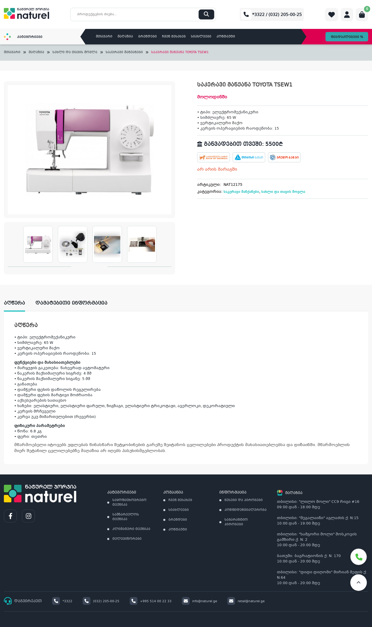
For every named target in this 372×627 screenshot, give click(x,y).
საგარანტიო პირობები (236, 522)
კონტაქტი (225, 36)
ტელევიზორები (127, 539)
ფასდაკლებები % (347, 37)
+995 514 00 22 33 (151, 601)
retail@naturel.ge (246, 601)
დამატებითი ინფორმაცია (71, 303)
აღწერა (14, 303)
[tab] (19, 303)
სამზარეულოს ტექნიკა (125, 517)
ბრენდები (147, 36)
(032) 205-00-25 (101, 601)
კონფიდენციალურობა (245, 510)
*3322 (62, 601)
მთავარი (104, 36)
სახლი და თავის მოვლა (74, 52)
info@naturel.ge (199, 601)
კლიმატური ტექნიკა (131, 529)
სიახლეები (201, 36)
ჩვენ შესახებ (174, 36)
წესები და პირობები (243, 500)
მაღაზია (125, 36)
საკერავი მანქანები (124, 52)
